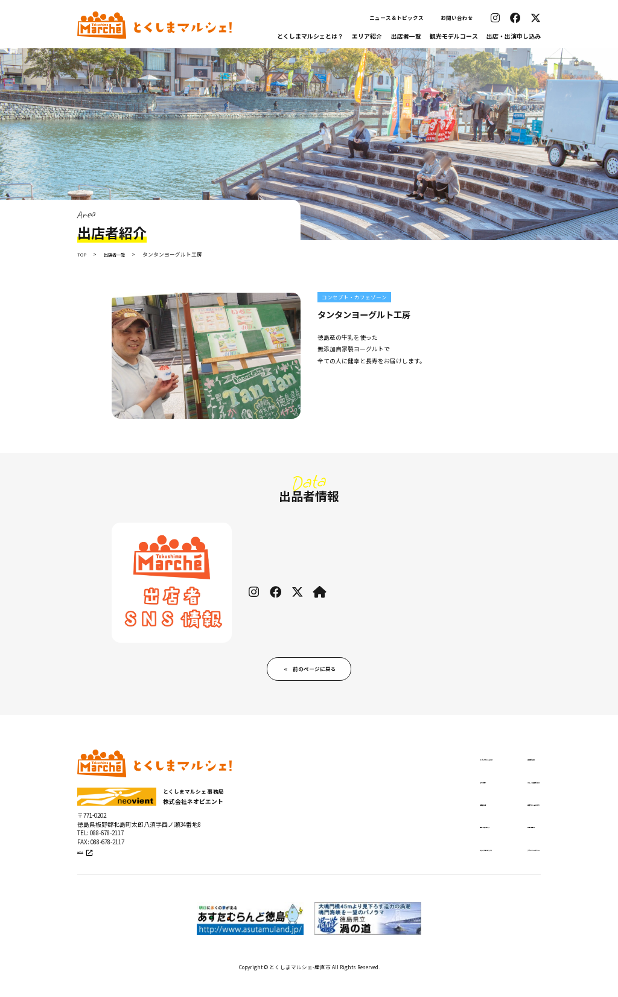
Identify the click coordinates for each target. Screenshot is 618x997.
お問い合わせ (457, 17)
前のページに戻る (315, 672)
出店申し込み (488, 765)
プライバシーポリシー (501, 861)
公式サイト (93, 866)
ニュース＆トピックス (396, 17)
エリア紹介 (367, 35)
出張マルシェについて (501, 813)
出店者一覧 (406, 35)
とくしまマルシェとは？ (310, 35)
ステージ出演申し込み (501, 789)
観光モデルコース (454, 35)
